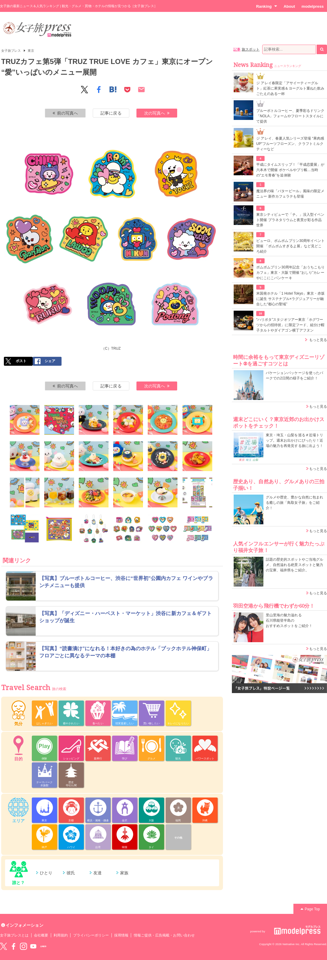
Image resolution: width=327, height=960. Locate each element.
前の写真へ (65, 113)
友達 (97, 872)
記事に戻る (110, 113)
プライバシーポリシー (91, 935)
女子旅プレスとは (14, 935)
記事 (236, 49)
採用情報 (121, 935)
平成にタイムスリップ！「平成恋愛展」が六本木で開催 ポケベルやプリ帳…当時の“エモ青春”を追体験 (290, 169)
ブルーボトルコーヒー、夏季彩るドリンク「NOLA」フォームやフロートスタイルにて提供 (290, 116)
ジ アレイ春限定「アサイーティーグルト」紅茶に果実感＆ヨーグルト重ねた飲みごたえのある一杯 (290, 88)
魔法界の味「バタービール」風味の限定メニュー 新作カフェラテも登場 (290, 193)
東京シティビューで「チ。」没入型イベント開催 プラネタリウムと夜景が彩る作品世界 (290, 219)
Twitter (3, 946)
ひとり (46, 872)
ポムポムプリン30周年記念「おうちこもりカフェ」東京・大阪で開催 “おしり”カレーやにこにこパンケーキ (290, 272)
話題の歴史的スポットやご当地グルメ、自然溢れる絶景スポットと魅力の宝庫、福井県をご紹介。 (294, 564)
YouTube (33, 946)
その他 (178, 837)
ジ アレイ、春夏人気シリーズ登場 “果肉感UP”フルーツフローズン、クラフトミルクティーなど (290, 143)
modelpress (312, 6)
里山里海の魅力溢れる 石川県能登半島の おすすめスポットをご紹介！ (289, 620)
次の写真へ (157, 113)
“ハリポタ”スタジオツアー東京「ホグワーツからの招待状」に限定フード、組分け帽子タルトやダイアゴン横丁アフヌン (290, 325)
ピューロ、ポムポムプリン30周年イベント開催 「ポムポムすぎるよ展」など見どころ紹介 (290, 246)
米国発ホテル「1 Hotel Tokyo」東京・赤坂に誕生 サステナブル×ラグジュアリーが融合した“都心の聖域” (290, 298)
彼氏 (71, 872)
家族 (124, 872)
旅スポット (251, 49)
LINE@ (43, 946)
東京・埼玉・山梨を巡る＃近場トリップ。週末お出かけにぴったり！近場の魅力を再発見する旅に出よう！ (294, 440)
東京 (31, 50)
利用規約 (61, 935)
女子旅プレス (11, 50)
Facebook (13, 946)
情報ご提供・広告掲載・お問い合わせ (164, 935)
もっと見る (318, 340)
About (289, 6)
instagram (23, 946)
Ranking (266, 6)
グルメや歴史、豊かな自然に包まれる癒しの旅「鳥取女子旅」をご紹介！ (294, 502)
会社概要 (41, 935)
